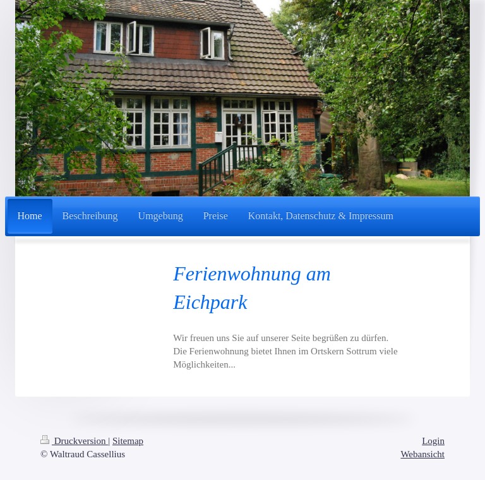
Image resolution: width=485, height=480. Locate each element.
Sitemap (127, 441)
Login (433, 441)
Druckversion (74, 441)
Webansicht (422, 454)
